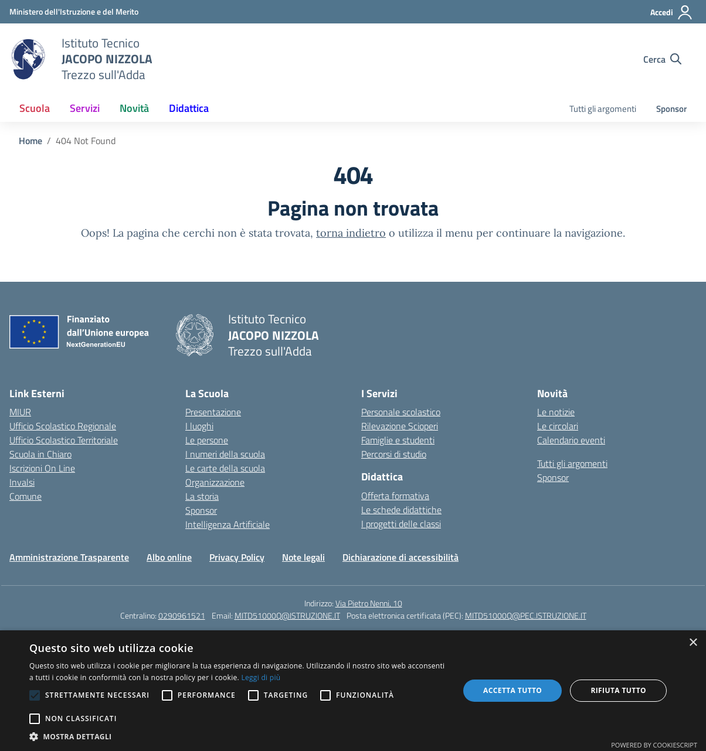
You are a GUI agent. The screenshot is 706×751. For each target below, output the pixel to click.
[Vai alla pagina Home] (30, 141)
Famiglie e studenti (398, 440)
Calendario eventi (571, 440)
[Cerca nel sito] (662, 59)
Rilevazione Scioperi (399, 426)
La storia (202, 496)
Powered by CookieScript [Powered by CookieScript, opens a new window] (654, 744)
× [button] (692, 643)
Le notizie (556, 412)
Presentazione (213, 412)
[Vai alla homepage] (28, 59)
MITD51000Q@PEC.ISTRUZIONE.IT (525, 615)
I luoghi (199, 426)
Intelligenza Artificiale (227, 524)
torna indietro (351, 233)
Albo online (169, 557)
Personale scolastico (400, 412)
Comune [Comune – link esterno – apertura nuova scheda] (25, 496)
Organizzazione (215, 482)
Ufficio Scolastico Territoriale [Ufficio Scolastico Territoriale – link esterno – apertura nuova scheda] (63, 440)
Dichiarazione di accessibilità (400, 557)
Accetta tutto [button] (512, 690)
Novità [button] (134, 108)
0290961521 (181, 615)
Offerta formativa (395, 496)
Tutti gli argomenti (602, 108)
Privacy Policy (236, 557)
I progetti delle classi (401, 524)
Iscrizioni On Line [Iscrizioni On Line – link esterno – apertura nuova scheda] (42, 468)
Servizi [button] (85, 108)
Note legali (303, 557)
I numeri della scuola (225, 454)
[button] (237, 736)
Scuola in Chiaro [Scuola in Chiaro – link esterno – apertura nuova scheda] (40, 454)
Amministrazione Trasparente (69, 557)
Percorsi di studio (393, 454)
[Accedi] (672, 12)
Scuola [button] (34, 108)
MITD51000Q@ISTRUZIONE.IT (287, 615)
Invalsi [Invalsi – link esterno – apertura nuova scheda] (22, 482)
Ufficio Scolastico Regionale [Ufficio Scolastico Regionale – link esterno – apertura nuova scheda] (62, 426)
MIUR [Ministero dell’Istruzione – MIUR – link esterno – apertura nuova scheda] (20, 412)
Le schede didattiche (401, 510)
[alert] (353, 690)
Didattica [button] (189, 108)
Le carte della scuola (225, 468)
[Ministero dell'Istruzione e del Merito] (73, 11)
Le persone (206, 440)
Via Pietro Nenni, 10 (368, 603)
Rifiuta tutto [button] (618, 690)
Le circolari (557, 426)
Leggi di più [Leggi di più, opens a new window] (260, 677)
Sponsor (671, 108)
